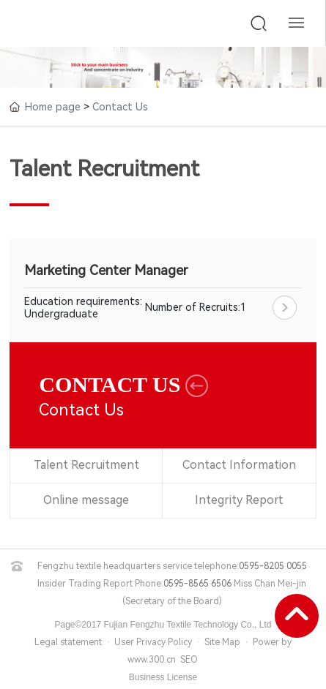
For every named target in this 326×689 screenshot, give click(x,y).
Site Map (222, 642)
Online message (86, 500)
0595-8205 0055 (273, 566)
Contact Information (239, 465)
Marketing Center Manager (106, 270)
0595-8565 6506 (197, 584)
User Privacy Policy (153, 642)
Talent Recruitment (86, 465)
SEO (189, 660)
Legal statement (68, 642)
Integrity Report (239, 500)
